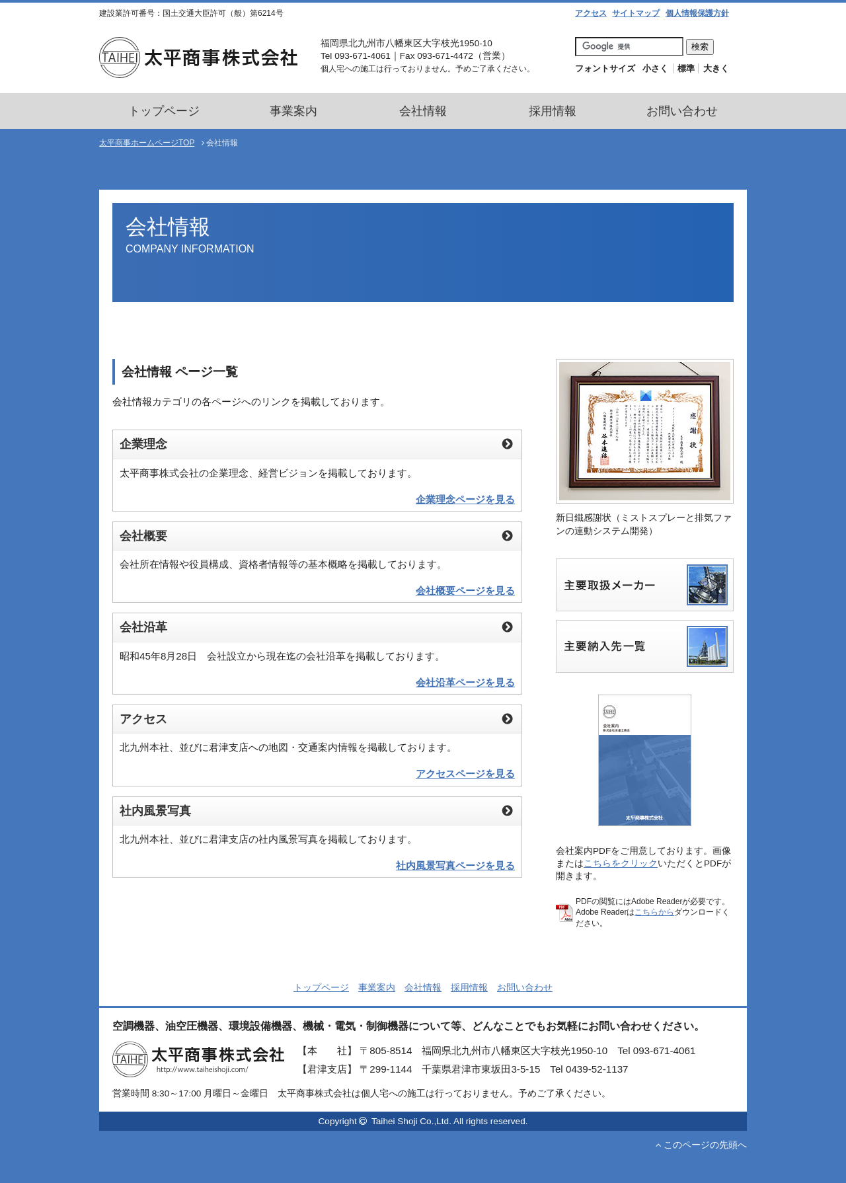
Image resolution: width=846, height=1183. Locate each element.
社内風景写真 (537, 318)
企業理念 (305, 318)
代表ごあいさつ (233, 318)
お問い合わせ (682, 111)
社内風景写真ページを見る (455, 865)
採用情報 (552, 111)
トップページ (164, 111)
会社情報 (423, 111)
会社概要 (360, 318)
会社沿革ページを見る (465, 682)
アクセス (591, 13)
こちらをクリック (621, 863)
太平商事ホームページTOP (146, 142)
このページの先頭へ (701, 1145)
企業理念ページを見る (465, 499)
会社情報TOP (151, 318)
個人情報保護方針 (697, 13)
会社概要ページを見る (465, 590)
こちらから (654, 912)
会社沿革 (416, 318)
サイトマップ (636, 13)
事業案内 (293, 111)
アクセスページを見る (465, 773)
